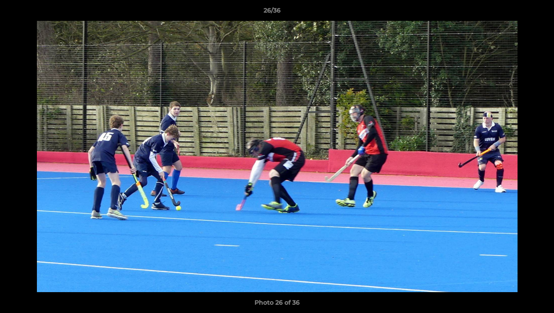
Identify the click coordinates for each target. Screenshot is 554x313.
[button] (517, 13)
